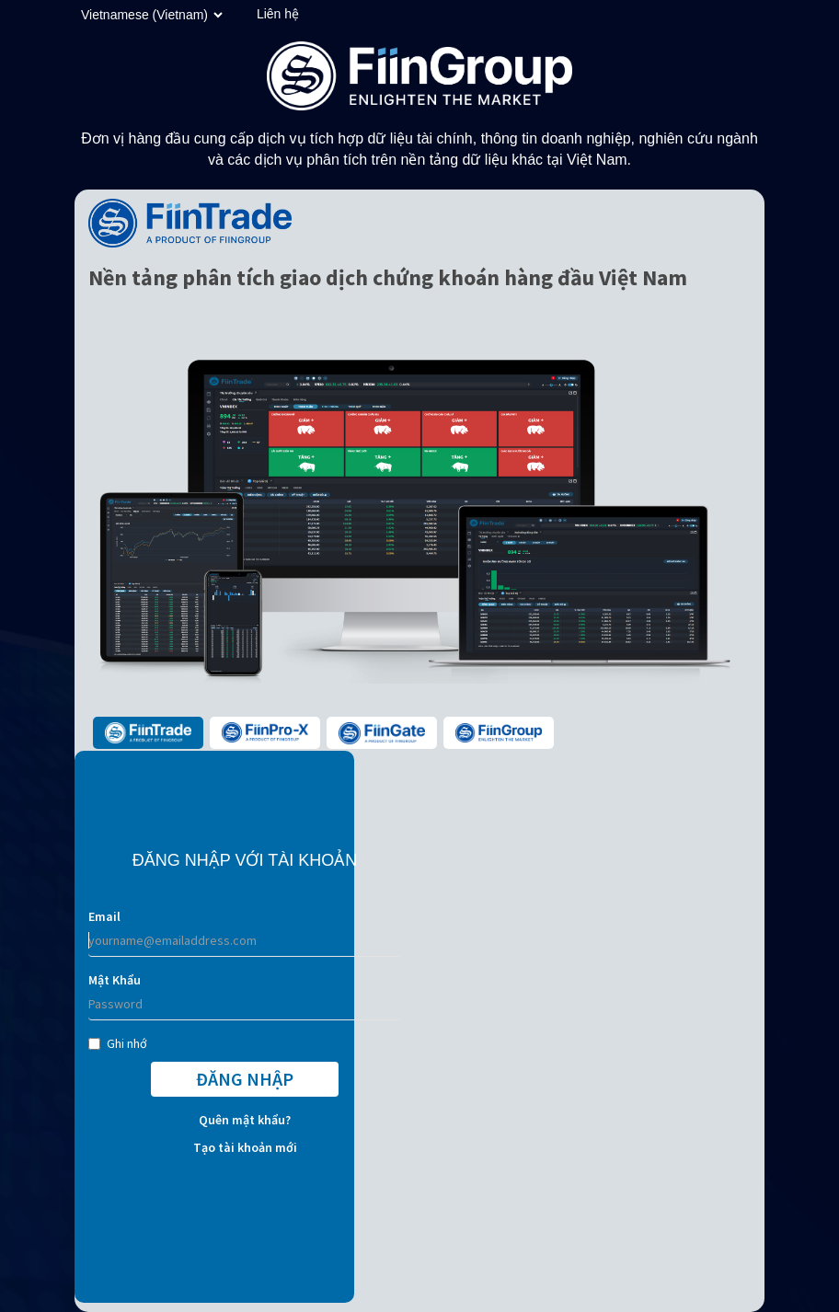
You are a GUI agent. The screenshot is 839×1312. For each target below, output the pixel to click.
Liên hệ (278, 13)
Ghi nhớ (117, 1043)
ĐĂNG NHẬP (244, 1078)
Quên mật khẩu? (245, 1119)
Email (104, 916)
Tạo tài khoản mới (245, 1147)
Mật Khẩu (114, 980)
